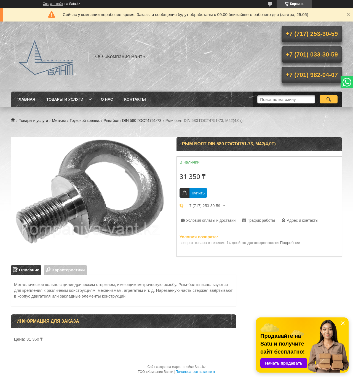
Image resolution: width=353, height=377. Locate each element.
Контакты (135, 99)
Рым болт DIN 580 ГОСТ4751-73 (132, 120)
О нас (107, 99)
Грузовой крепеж (85, 120)
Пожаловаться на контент (195, 372)
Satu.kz (199, 367)
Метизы (59, 120)
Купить (198, 193)
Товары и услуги (65, 99)
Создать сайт (53, 4)
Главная (26, 99)
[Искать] (329, 99)
